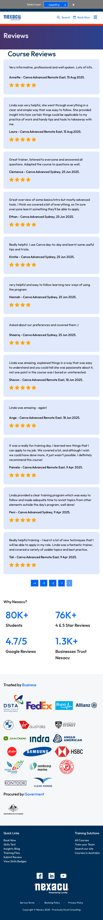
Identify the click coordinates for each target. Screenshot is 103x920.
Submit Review (13, 857)
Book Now (81, 17)
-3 (43, 583)
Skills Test (10, 844)
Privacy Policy (75, 902)
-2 (52, 583)
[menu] (95, 17)
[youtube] (63, 876)
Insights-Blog (12, 848)
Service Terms (27, 902)
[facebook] (40, 876)
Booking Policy (52, 902)
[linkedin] (51, 876)
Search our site (84, 848)
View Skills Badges (15, 861)
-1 (61, 583)
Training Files (12, 853)
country (58, 5)
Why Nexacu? (16, 601)
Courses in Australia (87, 853)
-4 (34, 583)
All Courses (82, 840)
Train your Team (85, 844)
